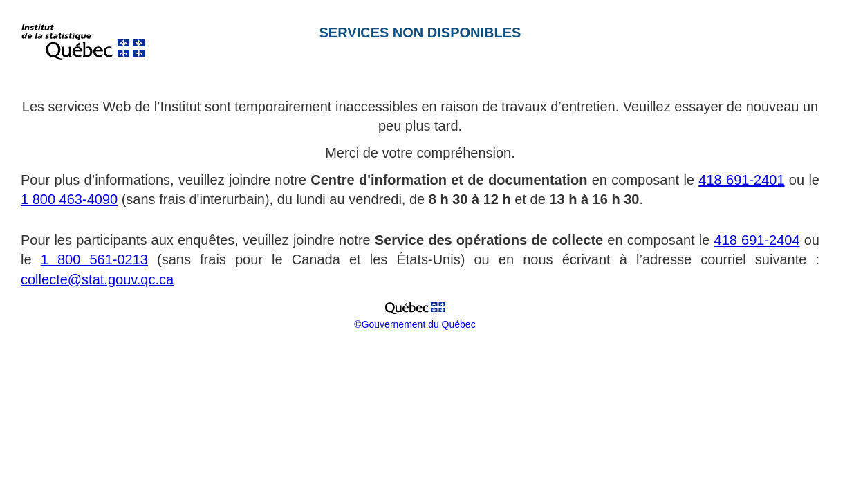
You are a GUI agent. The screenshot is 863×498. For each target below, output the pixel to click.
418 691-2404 (757, 240)
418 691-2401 (741, 179)
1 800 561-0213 (94, 259)
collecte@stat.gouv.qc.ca (97, 279)
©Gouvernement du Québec (414, 324)
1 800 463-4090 (69, 199)
